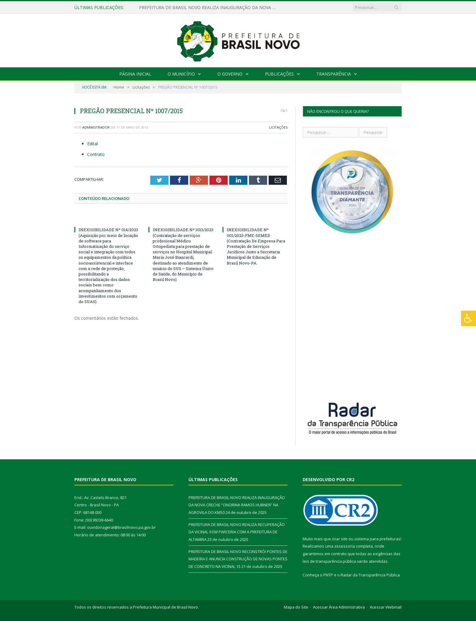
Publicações (279, 74)
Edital (92, 144)
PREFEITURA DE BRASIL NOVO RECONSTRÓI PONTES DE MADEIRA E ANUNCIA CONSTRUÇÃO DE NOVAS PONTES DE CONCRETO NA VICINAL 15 (238, 559)
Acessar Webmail (386, 607)
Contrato (96, 154)
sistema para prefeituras (377, 539)
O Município (181, 74)
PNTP (328, 575)
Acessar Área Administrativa (339, 607)
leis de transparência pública (329, 561)
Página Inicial (135, 74)
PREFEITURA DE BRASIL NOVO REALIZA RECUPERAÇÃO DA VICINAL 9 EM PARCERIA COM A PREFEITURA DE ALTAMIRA (237, 532)
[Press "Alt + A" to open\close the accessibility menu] (468, 318)
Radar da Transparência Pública (370, 575)
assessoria (344, 546)
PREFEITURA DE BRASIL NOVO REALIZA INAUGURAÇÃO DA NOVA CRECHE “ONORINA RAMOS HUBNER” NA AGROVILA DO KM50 (209, 7)
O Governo (230, 74)
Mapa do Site (296, 607)
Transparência (333, 74)
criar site (340, 539)
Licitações (278, 127)
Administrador (96, 127)
